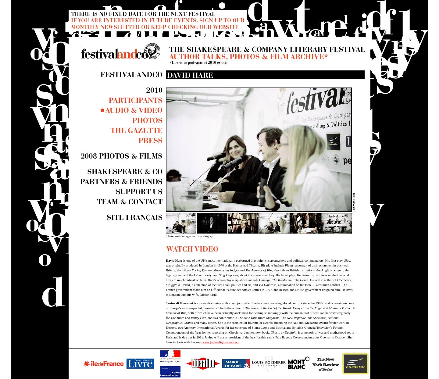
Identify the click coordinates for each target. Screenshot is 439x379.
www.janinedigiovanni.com (220, 342)
